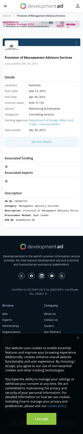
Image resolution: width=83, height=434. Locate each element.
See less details (41, 142)
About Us (50, 314)
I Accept (41, 418)
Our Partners (52, 332)
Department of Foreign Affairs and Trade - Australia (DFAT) (51, 122)
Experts (7, 320)
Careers (49, 326)
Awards (7, 15)
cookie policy (56, 406)
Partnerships (10, 326)
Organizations (11, 332)
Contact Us (51, 320)
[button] (5, 6)
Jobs (5, 314)
